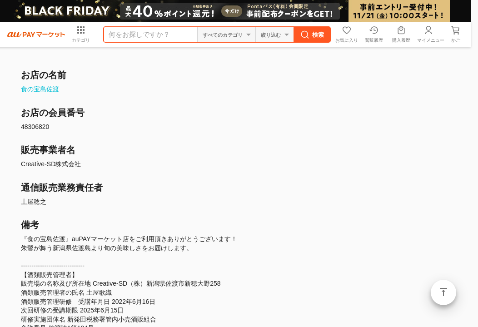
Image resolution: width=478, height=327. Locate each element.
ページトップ (443, 292)
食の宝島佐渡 (40, 89)
